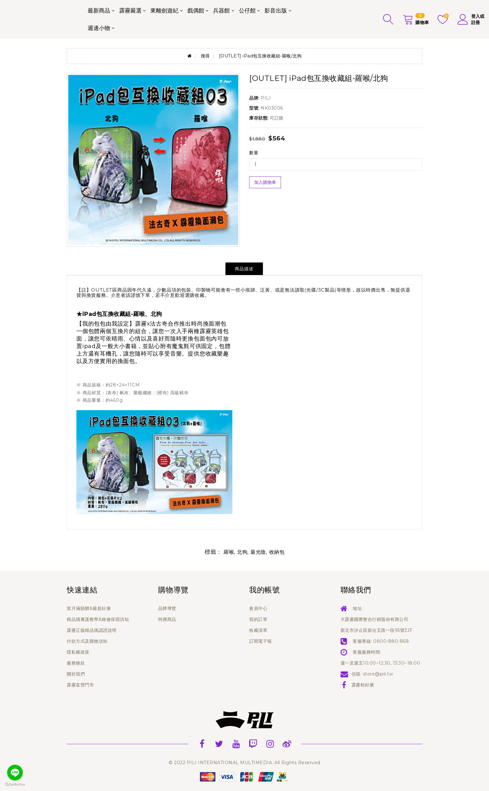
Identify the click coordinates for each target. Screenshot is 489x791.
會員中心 (258, 608)
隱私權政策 (78, 652)
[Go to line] (15, 772)
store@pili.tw (378, 674)
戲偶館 (195, 10)
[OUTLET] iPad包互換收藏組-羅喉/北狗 (260, 56)
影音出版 (275, 10)
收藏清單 (258, 630)
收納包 (277, 552)
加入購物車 (265, 182)
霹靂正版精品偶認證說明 (92, 630)
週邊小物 (99, 28)
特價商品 (167, 619)
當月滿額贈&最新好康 (89, 608)
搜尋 (205, 56)
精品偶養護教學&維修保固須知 (98, 619)
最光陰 (258, 552)
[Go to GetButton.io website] (15, 785)
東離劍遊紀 (164, 10)
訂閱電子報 (260, 641)
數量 (253, 152)
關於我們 (76, 674)
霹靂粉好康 (362, 685)
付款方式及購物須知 (87, 641)
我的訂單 (258, 619)
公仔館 (247, 10)
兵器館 (221, 10)
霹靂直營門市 (80, 685)
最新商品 (99, 10)
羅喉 (229, 552)
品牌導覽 (167, 608)
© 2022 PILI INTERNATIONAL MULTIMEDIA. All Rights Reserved (244, 762)
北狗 (242, 552)
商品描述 (244, 269)
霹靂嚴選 (130, 10)
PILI (266, 98)
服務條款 (76, 663)
